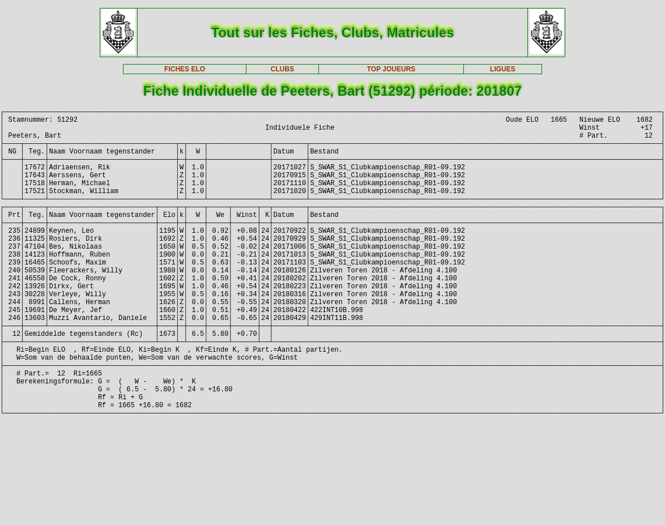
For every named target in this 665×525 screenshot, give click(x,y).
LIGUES (502, 69)
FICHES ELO (184, 69)
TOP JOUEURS (391, 69)
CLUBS (282, 69)
